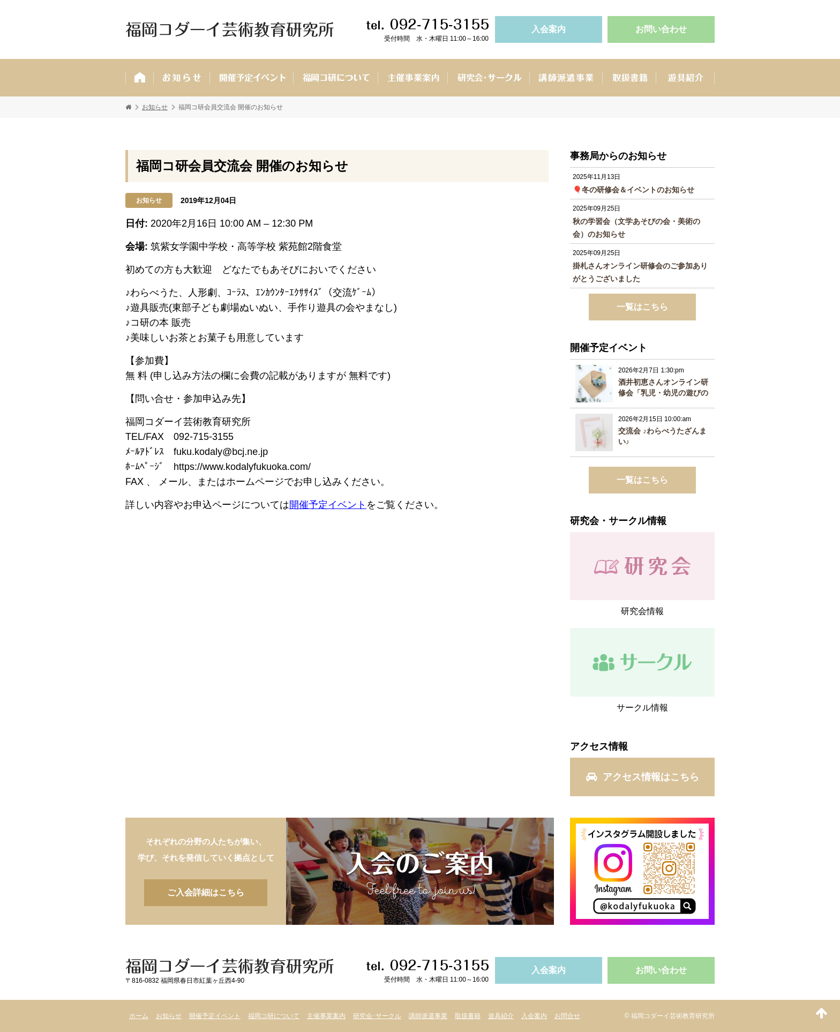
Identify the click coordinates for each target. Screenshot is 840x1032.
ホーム (139, 77)
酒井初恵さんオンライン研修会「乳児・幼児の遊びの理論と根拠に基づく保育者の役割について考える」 (663, 388)
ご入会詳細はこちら (420, 871)
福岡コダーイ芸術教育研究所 (229, 29)
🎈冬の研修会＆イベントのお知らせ (633, 189)
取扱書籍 (629, 77)
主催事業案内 (412, 77)
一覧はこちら (642, 306)
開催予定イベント (251, 77)
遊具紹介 (685, 77)
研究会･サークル (488, 77)
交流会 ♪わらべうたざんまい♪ (662, 436)
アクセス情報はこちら (642, 777)
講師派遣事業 (565, 77)
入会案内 (548, 29)
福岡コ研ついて (335, 77)
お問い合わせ (661, 29)
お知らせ (181, 77)
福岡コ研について (273, 1016)
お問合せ (567, 1016)
